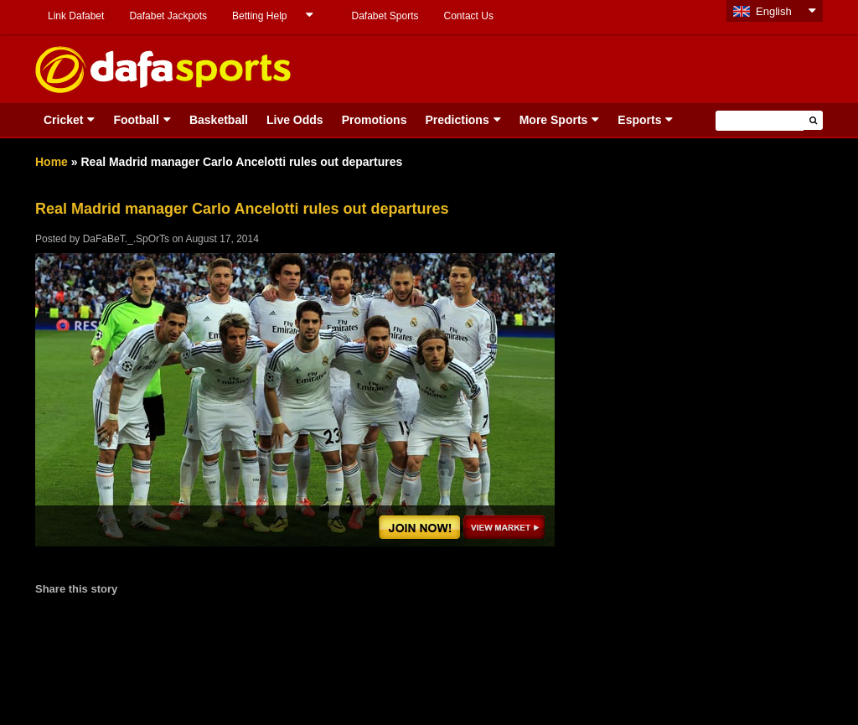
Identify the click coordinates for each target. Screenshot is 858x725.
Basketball (218, 120)
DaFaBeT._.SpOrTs (126, 239)
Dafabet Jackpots (168, 16)
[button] (813, 120)
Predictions (456, 120)
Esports (639, 120)
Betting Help (259, 16)
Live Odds (294, 120)
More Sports (553, 120)
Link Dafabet (76, 16)
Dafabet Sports (384, 16)
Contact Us (469, 16)
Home (51, 161)
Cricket (63, 120)
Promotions (374, 120)
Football (135, 120)
